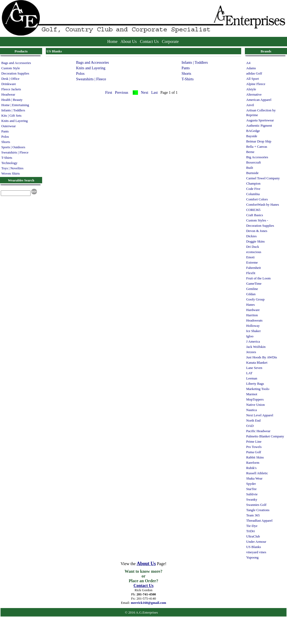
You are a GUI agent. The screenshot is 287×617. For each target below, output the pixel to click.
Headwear (8, 94)
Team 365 (253, 515)
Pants (5, 131)
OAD (250, 426)
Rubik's (251, 468)
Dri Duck (252, 247)
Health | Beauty (12, 100)
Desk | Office (10, 79)
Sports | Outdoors (13, 147)
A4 (248, 63)
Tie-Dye (252, 526)
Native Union (255, 405)
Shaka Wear (254, 478)
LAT (249, 373)
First (108, 92)
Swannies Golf (256, 505)
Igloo (249, 336)
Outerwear (8, 126)
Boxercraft (253, 162)
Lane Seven (254, 368)
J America (253, 341)
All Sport (252, 79)
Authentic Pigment (259, 125)
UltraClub (253, 536)
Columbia (253, 194)
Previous (121, 92)
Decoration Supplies (15, 73)
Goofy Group (255, 299)
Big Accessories (257, 157)
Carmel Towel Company (263, 178)
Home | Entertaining (15, 105)
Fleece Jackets (11, 89)
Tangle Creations (257, 510)
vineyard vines (256, 552)
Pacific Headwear (258, 431)
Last (154, 92)
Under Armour (256, 542)
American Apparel (258, 100)
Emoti (250, 257)
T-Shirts (6, 158)
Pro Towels (253, 447)
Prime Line (253, 441)
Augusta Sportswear (260, 120)
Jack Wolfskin (255, 347)
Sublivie (252, 494)
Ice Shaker (253, 331)
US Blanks (253, 547)
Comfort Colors (257, 199)
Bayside (251, 136)
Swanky (251, 499)
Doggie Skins (255, 241)
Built (249, 168)
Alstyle (251, 89)
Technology (9, 163)
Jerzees (251, 352)
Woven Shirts (10, 173)
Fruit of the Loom (258, 278)
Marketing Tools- (258, 389)
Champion (253, 183)
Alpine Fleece (255, 84)
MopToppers (255, 399)
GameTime (253, 283)
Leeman (251, 378)
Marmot (251, 394)
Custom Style (10, 68)
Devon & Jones (256, 231)
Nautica (251, 410)
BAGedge (253, 131)
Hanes (250, 305)
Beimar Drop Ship (258, 141)
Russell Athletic (257, 473)
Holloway (253, 326)
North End (253, 420)
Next (144, 92)
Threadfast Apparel (259, 520)
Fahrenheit (253, 268)
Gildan (250, 294)
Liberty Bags (255, 384)
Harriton (252, 315)
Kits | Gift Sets (11, 115)
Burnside (252, 173)
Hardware (253, 310)
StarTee (251, 489)
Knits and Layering (14, 121)
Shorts (5, 142)
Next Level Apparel (259, 415)
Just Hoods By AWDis (261, 357)
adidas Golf (254, 73)
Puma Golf (253, 452)
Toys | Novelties (12, 168)
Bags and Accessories (16, 63)
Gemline (252, 289)
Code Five (253, 189)
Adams (251, 68)
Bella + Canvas (256, 147)
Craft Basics (254, 215)
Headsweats (254, 320)
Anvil (250, 105)
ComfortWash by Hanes (262, 204)
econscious (253, 252)
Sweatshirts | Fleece (14, 152)
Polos (5, 137)
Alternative (253, 94)
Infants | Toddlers (13, 110)
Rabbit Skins (255, 457)
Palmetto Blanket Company (265, 436)
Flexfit (250, 273)
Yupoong (252, 557)
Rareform (252, 463)
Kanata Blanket (257, 362)
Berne (250, 152)
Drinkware (8, 84)
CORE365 (253, 210)
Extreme (252, 262)
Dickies (251, 236)
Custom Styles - (257, 220)
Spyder (251, 484)
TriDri (250, 531)
